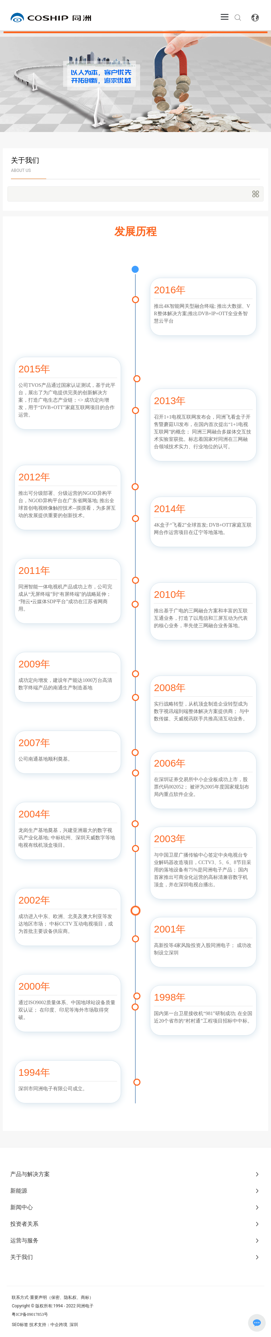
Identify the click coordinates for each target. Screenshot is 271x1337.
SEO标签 (20, 1324)
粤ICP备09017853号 (30, 1314)
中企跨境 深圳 (64, 1324)
